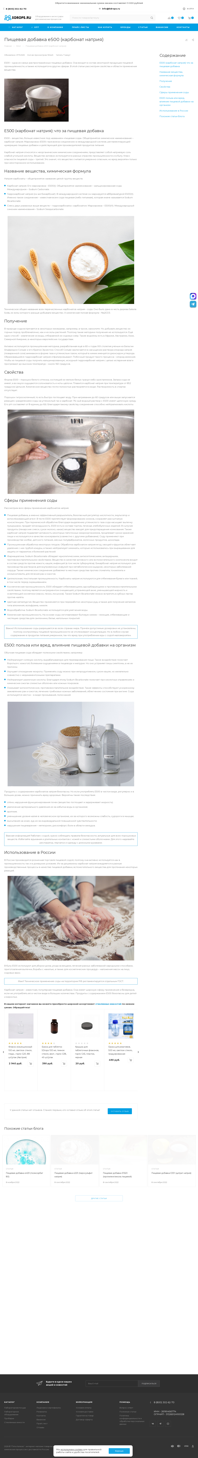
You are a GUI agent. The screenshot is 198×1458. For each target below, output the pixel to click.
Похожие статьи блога (171, 116)
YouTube (168, 1421)
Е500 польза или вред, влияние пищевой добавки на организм (176, 101)
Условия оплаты (83, 1408)
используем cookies (72, 1449)
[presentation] (3, 1052)
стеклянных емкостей (108, 1004)
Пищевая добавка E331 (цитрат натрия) (171, 1173)
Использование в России (173, 110)
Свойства (164, 86)
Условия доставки (84, 1412)
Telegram (160, 1421)
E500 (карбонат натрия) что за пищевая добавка (176, 64)
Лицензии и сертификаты (49, 1408)
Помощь (125, 1402)
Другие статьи (99, 1198)
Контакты (41, 1415)
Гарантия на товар (85, 1415)
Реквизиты (42, 1412)
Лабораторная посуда (15, 1408)
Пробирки (9, 1418)
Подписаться (149, 1383)
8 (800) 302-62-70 (16, 8)
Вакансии (41, 1419)
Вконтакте (153, 1421)
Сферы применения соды (174, 92)
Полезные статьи (128, 1412)
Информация (84, 1402)
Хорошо (119, 1451)
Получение (165, 81)
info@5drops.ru (111, 8)
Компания (43, 1402)
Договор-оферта (84, 1419)
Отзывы (40, 1427)
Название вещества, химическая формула (171, 74)
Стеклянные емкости (14, 1422)
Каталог (9, 1402)
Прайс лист (42, 1423)
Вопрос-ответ (126, 1408)
